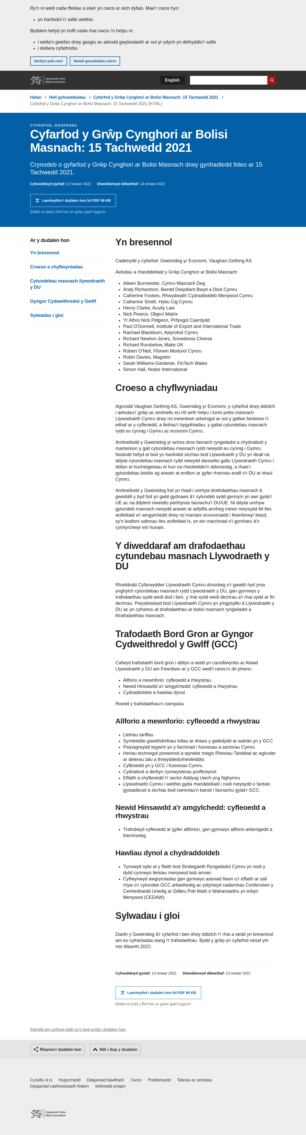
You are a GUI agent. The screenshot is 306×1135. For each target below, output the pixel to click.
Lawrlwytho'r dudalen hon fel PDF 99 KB (76, 202)
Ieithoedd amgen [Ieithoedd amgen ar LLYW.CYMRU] (110, 1086)
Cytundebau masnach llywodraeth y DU (67, 284)
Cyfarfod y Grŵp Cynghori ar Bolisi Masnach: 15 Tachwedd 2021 (155, 97)
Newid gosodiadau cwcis (95, 61)
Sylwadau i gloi (47, 315)
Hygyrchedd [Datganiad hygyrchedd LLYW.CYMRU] (69, 1080)
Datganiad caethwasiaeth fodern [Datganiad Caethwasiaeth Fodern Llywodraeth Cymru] (59, 1086)
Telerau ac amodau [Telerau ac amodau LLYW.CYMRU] (194, 1080)
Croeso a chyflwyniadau (56, 266)
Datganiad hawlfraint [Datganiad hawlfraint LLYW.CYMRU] (105, 1080)
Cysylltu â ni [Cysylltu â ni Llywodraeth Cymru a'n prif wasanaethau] (41, 1080)
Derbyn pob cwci (48, 61)
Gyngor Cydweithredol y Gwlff (63, 301)
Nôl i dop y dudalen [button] (119, 1049)
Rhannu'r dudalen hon (60, 1049)
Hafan (35, 97)
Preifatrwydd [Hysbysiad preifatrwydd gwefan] (159, 1080)
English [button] (172, 80)
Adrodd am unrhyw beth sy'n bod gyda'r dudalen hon (78, 1029)
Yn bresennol (44, 252)
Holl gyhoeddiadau (67, 97)
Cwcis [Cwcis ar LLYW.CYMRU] (136, 1080)
